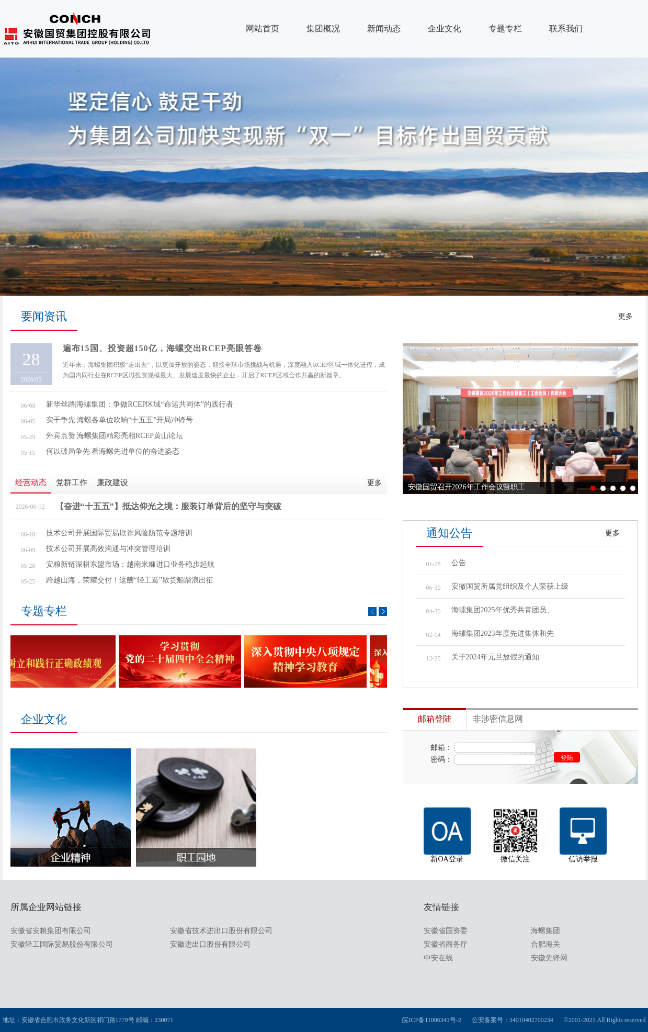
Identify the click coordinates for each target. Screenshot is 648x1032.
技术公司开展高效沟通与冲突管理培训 (108, 549)
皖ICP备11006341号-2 (431, 1020)
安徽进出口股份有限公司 (210, 944)
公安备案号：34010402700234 (512, 1020)
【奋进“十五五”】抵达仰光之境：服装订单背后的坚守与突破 (168, 506)
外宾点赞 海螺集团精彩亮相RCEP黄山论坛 (115, 436)
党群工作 (71, 482)
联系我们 (566, 28)
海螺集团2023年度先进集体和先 (502, 633)
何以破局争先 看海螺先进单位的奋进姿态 (113, 451)
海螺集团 (545, 931)
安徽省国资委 (446, 931)
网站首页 (262, 28)
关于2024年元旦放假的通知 (495, 657)
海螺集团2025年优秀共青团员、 (502, 610)
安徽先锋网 (549, 958)
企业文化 (444, 28)
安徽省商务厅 (446, 944)
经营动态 (31, 482)
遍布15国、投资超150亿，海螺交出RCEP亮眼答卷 (163, 348)
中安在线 (438, 958)
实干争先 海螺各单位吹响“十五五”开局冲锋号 (120, 420)
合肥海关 (545, 944)
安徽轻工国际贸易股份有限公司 (61, 944)
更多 (625, 316)
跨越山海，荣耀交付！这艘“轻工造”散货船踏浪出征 (129, 580)
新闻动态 (384, 28)
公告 (458, 563)
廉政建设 (112, 482)
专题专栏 (505, 28)
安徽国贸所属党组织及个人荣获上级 (510, 586)
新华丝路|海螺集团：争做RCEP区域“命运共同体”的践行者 (139, 404)
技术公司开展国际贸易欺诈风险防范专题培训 (119, 533)
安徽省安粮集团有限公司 (50, 931)
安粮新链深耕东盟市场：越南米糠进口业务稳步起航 (130, 564)
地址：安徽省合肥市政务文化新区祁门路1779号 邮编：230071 (88, 1020)
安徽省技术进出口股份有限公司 (221, 931)
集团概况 (323, 28)
